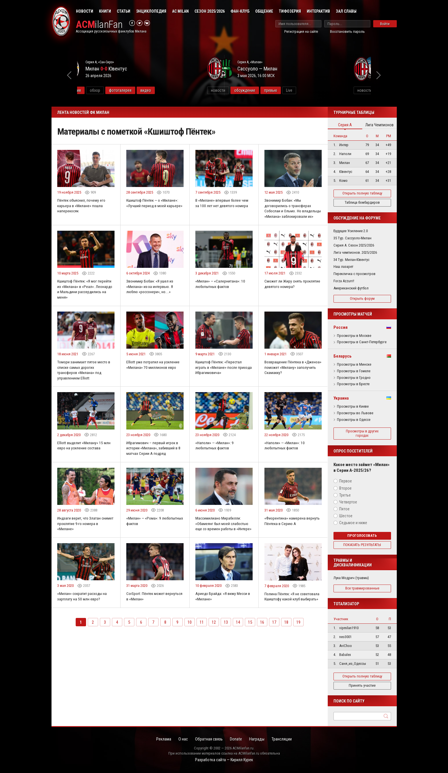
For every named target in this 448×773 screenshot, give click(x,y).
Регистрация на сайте (301, 31)
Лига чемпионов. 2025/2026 (355, 252)
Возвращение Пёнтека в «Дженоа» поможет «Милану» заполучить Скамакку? (289, 375)
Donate (237, 739)
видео (190, 90)
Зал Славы (346, 11)
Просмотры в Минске (354, 364)
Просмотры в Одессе (353, 420)
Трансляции (286, 739)
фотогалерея (165, 90)
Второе (345, 488)
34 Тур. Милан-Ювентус (351, 259)
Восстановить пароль (347, 31)
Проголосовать (362, 535)
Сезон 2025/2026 (210, 11)
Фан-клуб (239, 11)
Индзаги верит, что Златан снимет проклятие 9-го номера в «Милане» (85, 533)
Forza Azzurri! (343, 281)
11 (202, 639)
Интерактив (318, 11)
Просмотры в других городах (362, 433)
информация (114, 90)
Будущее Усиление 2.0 (350, 231)
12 (214, 639)
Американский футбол (351, 288)
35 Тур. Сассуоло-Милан (352, 238)
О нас (180, 739)
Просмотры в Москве (354, 336)
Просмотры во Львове (355, 413)
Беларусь (342, 356)
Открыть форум (362, 298)
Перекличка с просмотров (354, 274)
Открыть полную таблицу (362, 193)
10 (190, 639)
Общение (264, 11)
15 (250, 639)
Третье (345, 495)
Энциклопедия (151, 11)
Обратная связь (208, 739)
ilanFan (101, 25)
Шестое (345, 516)
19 (298, 639)
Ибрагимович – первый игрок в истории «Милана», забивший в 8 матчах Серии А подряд (154, 457)
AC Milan (180, 11)
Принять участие (362, 685)
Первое (345, 481)
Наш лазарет (343, 266)
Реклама (159, 739)
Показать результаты (362, 545)
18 (286, 639)
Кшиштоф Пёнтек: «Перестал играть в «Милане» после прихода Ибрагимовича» (219, 375)
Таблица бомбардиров (362, 202)
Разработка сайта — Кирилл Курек (224, 760)
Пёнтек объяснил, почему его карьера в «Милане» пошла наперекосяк (82, 206)
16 (262, 639)
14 (238, 639)
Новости (84, 11)
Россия (340, 327)
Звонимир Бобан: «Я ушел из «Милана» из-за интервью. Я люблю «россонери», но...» (150, 293)
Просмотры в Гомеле (353, 371)
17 (274, 639)
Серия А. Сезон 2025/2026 (353, 245)
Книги (105, 11)
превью (315, 90)
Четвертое (348, 502)
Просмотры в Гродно (354, 378)
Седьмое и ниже (353, 522)
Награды (259, 739)
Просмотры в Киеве (353, 406)
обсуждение (289, 90)
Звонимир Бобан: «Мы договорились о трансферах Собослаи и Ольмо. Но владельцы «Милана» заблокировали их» (288, 211)
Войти (385, 24)
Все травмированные (362, 588)
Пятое (344, 509)
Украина (341, 398)
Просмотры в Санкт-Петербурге (361, 342)
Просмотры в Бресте (353, 384)
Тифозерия (290, 11)
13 (226, 639)
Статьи (123, 11)
